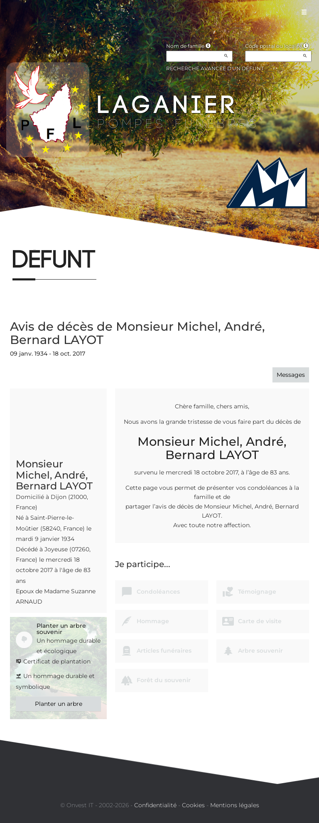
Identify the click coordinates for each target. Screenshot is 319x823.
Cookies (193, 805)
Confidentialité (155, 805)
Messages (291, 374)
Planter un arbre (58, 704)
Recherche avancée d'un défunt (215, 68)
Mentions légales (234, 805)
